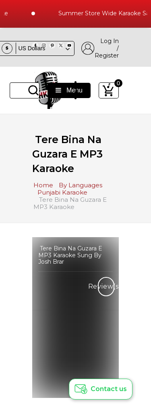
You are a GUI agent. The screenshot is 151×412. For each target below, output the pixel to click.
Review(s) (106, 286)
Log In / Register (100, 48)
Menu (69, 90)
